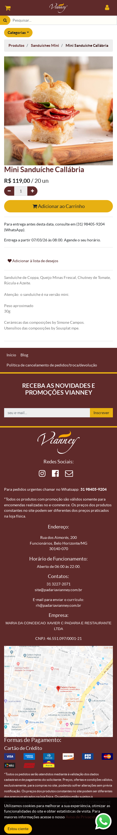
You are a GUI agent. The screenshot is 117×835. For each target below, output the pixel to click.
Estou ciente (18, 829)
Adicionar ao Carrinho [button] (59, 206)
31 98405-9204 (93, 489)
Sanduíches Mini (45, 45)
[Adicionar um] (32, 191)
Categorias (17, 32)
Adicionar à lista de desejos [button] (33, 261)
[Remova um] (9, 191)
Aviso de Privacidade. (84, 817)
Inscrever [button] (101, 413)
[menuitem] (11, 355)
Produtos (16, 45)
